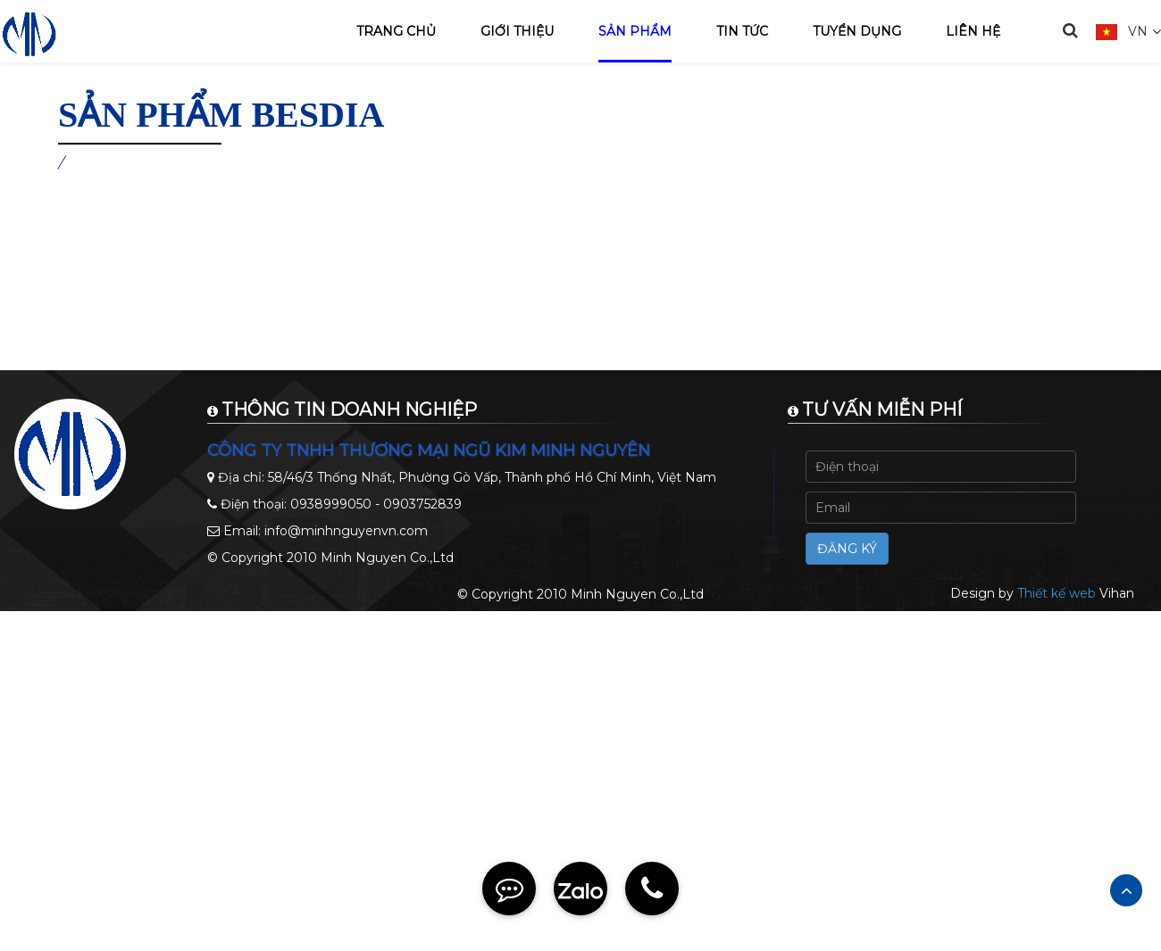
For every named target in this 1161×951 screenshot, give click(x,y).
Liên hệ (973, 31)
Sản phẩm (635, 31)
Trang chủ (396, 31)
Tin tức (742, 31)
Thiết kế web (1056, 593)
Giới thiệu (517, 31)
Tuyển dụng (857, 31)
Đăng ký (847, 549)
